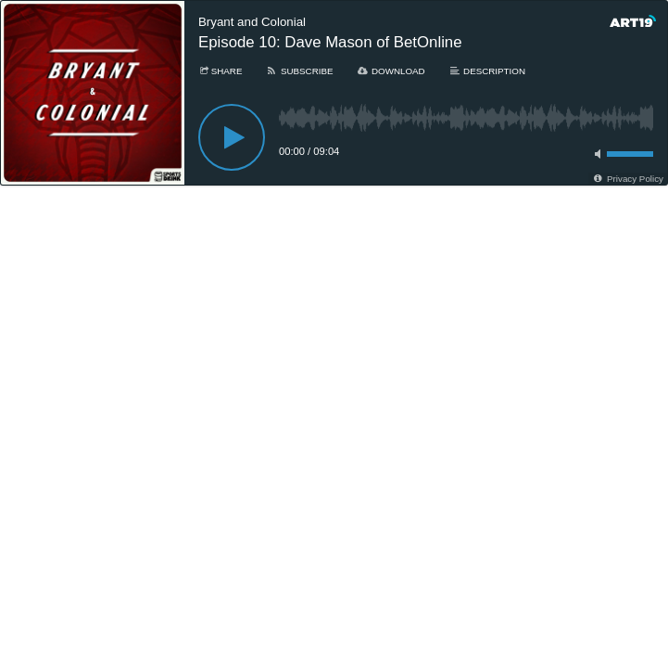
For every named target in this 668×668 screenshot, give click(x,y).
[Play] (231, 137)
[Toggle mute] (594, 154)
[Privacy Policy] (627, 179)
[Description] (487, 71)
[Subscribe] (298, 71)
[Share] (220, 71)
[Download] (391, 71)
